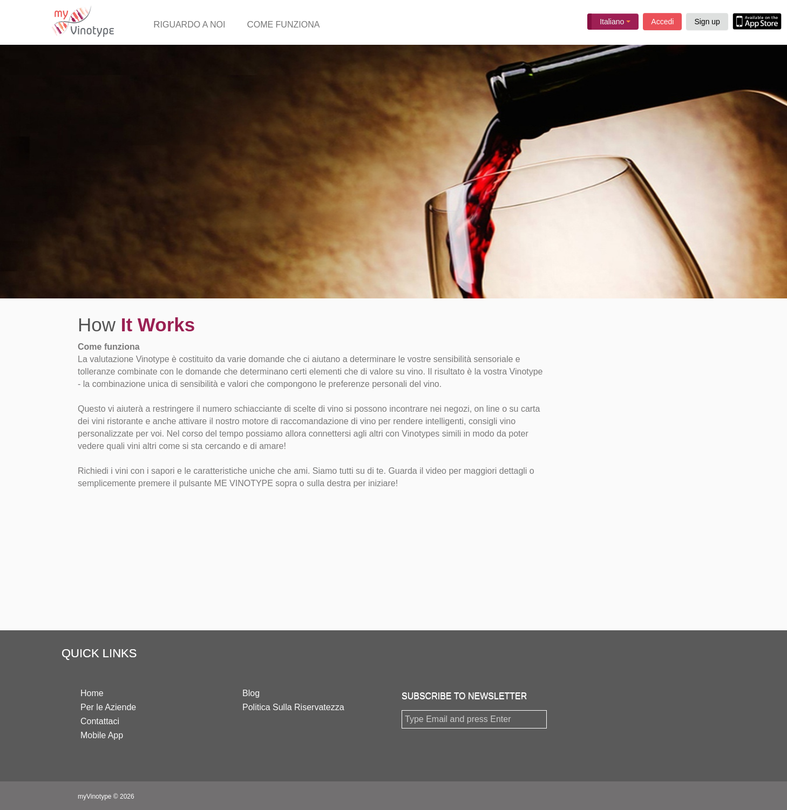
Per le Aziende (108, 707)
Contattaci (99, 721)
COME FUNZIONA (283, 24)
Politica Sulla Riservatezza (293, 707)
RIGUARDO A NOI (189, 24)
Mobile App (101, 735)
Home (92, 693)
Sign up (707, 21)
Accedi (662, 21)
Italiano (615, 21)
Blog (251, 693)
